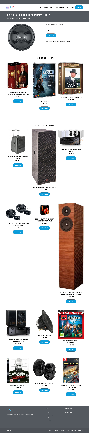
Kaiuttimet (60, 24)
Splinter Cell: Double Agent (18, 385)
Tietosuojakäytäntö (71, 430)
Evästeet (62, 430)
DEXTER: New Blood (44, 101)
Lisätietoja (51, 35)
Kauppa (79, 7)
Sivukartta (80, 430)
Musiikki (54, 24)
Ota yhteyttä (56, 430)
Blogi (72, 7)
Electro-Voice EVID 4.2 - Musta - (44, 383)
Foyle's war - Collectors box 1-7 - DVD (71, 97)
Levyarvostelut (49, 7)
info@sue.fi (79, 1)
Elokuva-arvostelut (62, 7)
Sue (41, 7)
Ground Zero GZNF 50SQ (44, 335)
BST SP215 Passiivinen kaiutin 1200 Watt (44, 187)
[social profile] (16, 2)
